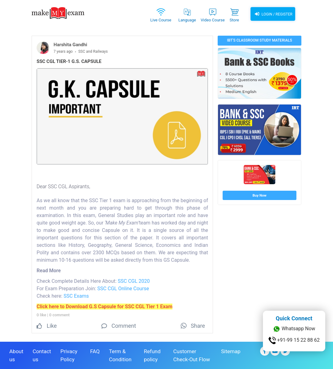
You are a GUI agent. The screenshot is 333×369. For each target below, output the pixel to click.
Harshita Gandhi (70, 44)
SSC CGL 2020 (134, 281)
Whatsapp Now (294, 329)
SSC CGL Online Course (123, 288)
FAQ (95, 351)
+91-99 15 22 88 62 (294, 340)
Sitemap (231, 351)
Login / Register (272, 14)
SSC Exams (76, 296)
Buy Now (260, 195)
